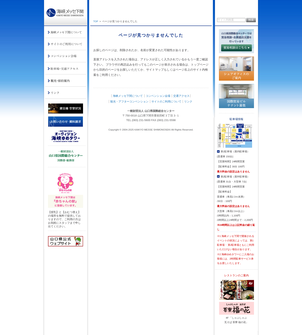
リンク (188, 101)
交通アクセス (181, 95)
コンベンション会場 (158, 95)
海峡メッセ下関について (128, 95)
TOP (95, 21)
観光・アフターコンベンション (129, 101)
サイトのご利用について (166, 101)
